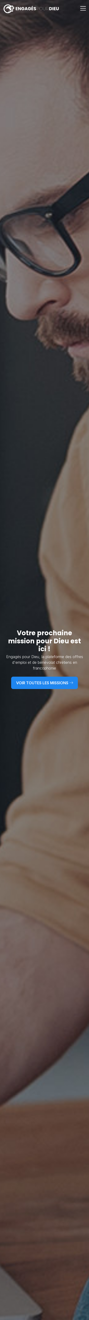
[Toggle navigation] (83, 9)
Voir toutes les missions (44, 682)
